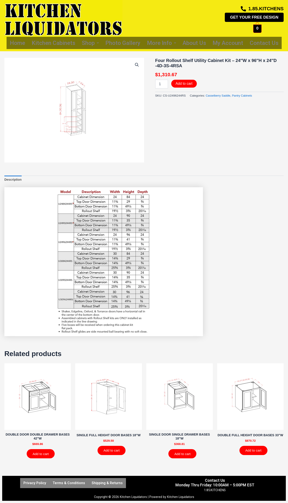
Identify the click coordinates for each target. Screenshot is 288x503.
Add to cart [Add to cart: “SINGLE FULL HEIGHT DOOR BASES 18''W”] (112, 455)
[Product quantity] (161, 84)
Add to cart (184, 83)
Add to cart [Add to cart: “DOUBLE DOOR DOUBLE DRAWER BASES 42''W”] (41, 455)
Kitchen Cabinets (53, 43)
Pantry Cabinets (243, 95)
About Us (194, 43)
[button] (137, 65)
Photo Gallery (122, 43)
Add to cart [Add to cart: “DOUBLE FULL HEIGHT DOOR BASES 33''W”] (254, 455)
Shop (90, 43)
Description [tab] (13, 180)
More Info (161, 43)
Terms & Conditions (69, 483)
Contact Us (264, 43)
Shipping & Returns (107, 483)
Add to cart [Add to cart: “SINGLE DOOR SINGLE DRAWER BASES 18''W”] (183, 455)
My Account (228, 43)
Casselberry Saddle (219, 95)
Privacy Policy (34, 483)
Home (17, 43)
